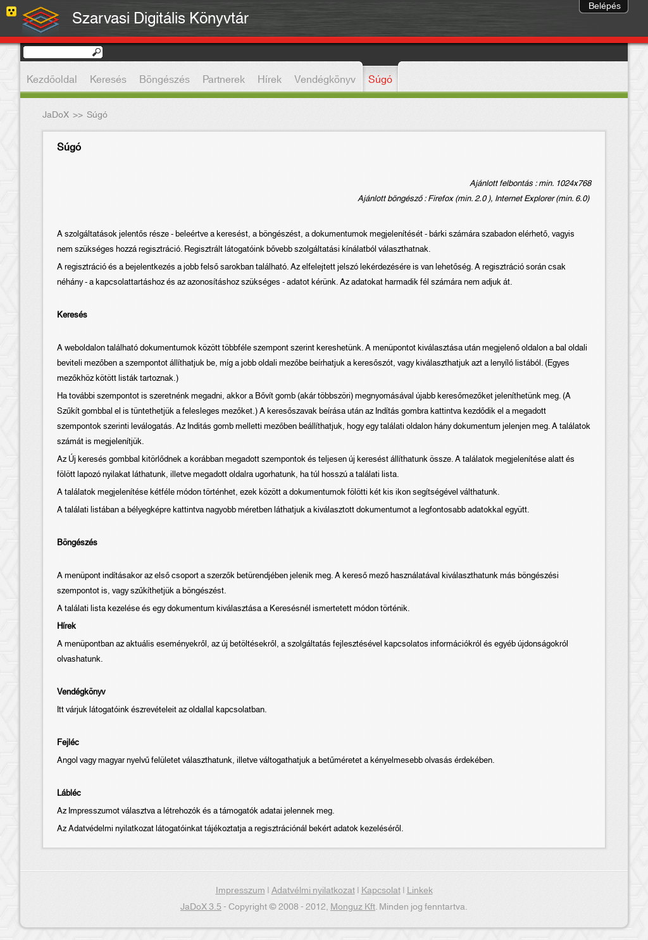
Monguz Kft (352, 907)
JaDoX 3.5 (200, 907)
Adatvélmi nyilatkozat (313, 890)
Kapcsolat (381, 890)
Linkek (420, 890)
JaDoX (55, 115)
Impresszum (240, 890)
